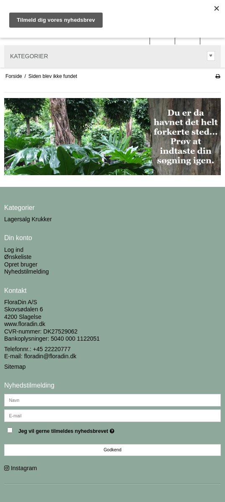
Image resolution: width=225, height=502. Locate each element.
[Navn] (112, 399)
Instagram (24, 468)
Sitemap (15, 366)
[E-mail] (112, 414)
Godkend (112, 449)
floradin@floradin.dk (50, 356)
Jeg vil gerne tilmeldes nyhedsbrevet (87, 430)
